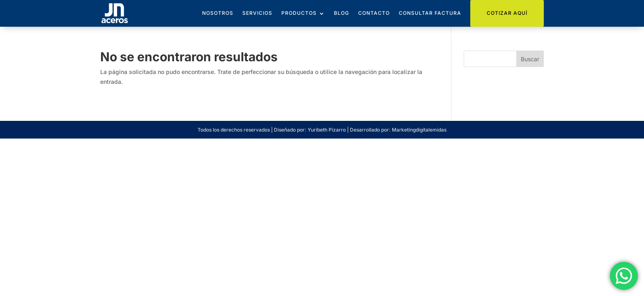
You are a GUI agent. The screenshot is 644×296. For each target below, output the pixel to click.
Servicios (257, 13)
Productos (299, 13)
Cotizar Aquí (507, 13)
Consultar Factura (430, 13)
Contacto (374, 13)
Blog (341, 13)
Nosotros (217, 13)
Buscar (530, 59)
